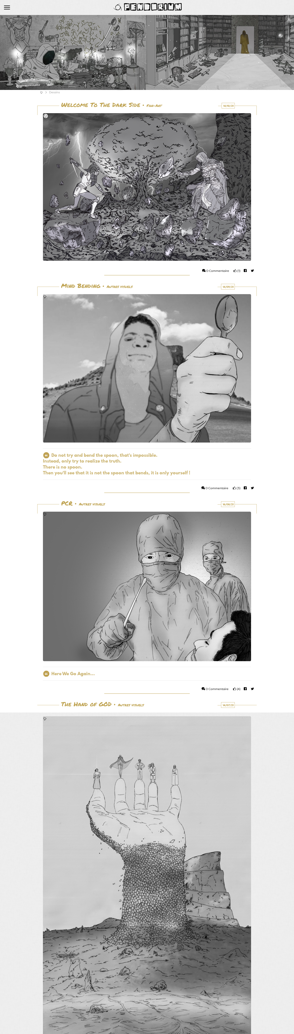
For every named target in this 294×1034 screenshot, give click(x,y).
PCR (67, 504)
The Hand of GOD (86, 704)
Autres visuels (120, 286)
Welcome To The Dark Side (100, 105)
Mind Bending (80, 286)
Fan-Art (154, 105)
